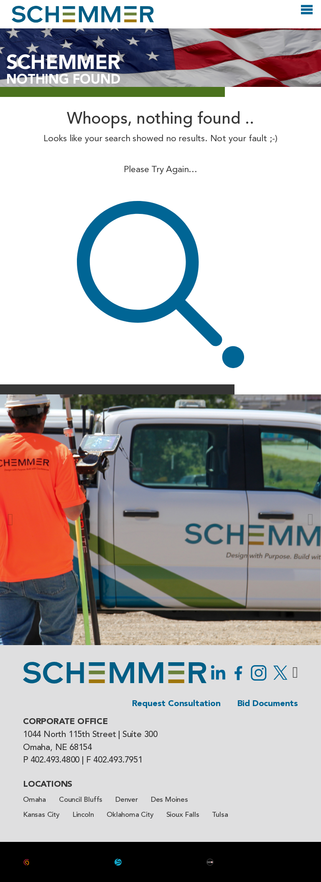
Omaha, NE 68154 (57, 748)
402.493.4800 (55, 760)
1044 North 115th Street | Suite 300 (90, 735)
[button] (10, 519)
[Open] (307, 13)
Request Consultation (176, 704)
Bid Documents (267, 704)
